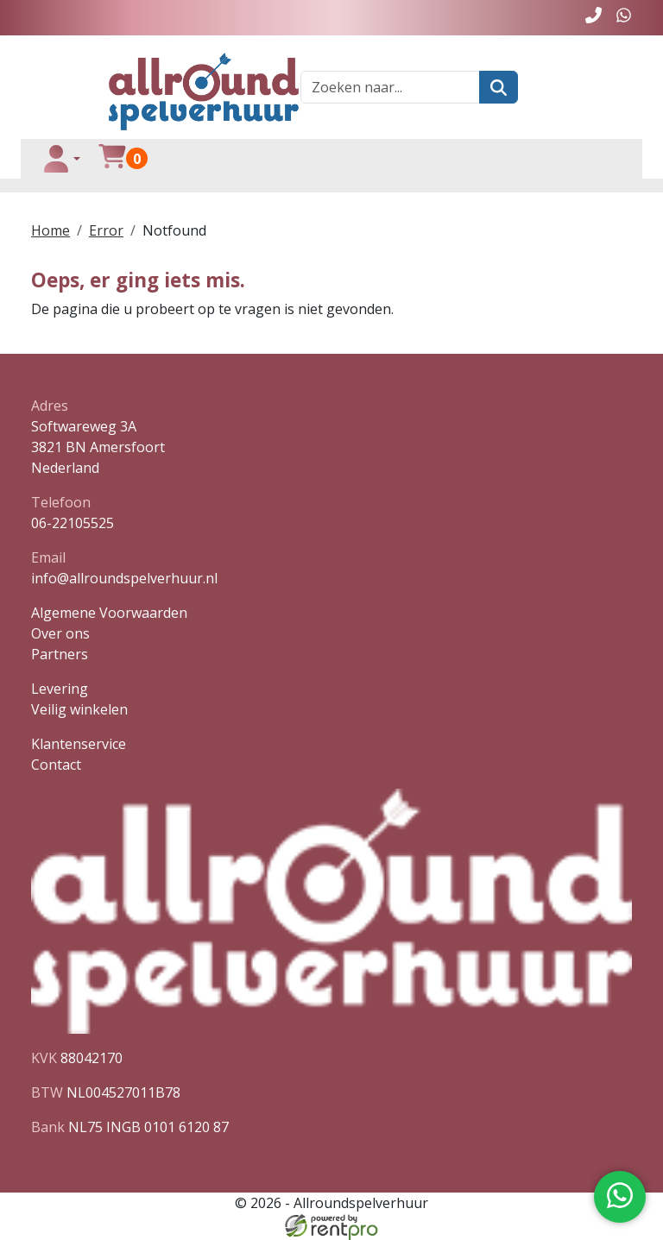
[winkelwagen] (112, 158)
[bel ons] (593, 18)
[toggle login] (61, 159)
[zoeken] (498, 87)
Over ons (60, 633)
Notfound (174, 230)
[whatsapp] (624, 18)
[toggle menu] (607, 159)
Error (106, 230)
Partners (59, 654)
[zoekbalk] (390, 87)
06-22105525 (72, 522)
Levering (59, 688)
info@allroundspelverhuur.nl (124, 578)
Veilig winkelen (79, 709)
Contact (56, 764)
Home (50, 230)
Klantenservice (78, 743)
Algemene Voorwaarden (109, 612)
